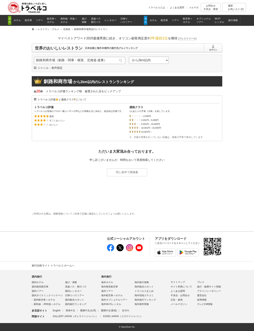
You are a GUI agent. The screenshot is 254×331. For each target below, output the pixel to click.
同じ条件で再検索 (127, 172)
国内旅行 (37, 276)
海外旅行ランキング (145, 299)
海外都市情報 (142, 304)
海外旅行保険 (142, 282)
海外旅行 (106, 276)
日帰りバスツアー (74, 295)
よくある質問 (177, 7)
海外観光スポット (144, 286)
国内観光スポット (74, 299)
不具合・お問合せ (180, 295)
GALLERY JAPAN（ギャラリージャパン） (75, 316)
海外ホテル (107, 282)
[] (187, 38)
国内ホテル (38, 282)
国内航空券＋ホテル (44, 299)
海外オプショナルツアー (114, 299)
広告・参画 (177, 299)
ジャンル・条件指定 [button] (50, 67)
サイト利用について (181, 286)
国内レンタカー (73, 291)
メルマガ (193, 7)
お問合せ (211, 7)
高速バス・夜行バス (76, 286)
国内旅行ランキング (76, 304)
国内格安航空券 (40, 286)
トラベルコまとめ (144, 291)
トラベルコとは (156, 7)
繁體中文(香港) (109, 310)
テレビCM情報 (205, 304)
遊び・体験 (71, 282)
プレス (200, 282)
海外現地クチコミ (144, 295)
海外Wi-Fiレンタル (111, 304)
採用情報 (202, 299)
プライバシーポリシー (209, 291)
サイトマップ (178, 282)
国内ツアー (38, 291)
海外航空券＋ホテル (112, 295)
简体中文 (70, 310)
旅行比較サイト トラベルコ (33, 29)
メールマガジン (179, 304)
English (57, 310)
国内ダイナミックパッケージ (47, 295)
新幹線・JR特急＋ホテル (47, 304)
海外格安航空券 (109, 286)
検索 (120, 60)
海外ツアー (107, 291)
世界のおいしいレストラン (59, 48)
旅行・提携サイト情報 (209, 286)
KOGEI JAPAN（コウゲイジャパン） (122, 316)
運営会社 (202, 295)
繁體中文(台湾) (88, 310)
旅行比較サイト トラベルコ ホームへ (53, 265)
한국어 (125, 310)
